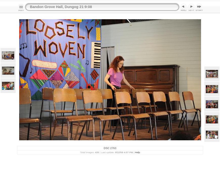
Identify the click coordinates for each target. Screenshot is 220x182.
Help (137, 152)
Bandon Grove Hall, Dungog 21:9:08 (61, 7)
